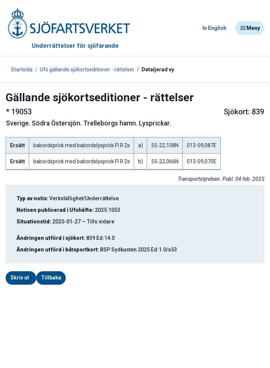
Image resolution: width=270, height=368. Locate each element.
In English (214, 28)
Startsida (21, 69)
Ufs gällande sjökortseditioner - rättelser (87, 69)
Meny (250, 28)
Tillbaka (51, 278)
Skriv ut (19, 278)
